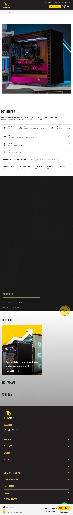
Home (2, 12)
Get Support (48, 2)
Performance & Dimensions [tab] (14, 160)
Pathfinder (40, 12)
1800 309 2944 (66, 2)
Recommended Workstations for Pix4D (26, 12)
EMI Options (50, 511)
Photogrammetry (10, 12)
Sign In (41, 2)
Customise (64, 512)
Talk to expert (54, 6)
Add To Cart (64, 508)
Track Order (57, 2)
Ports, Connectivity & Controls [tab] (44, 160)
